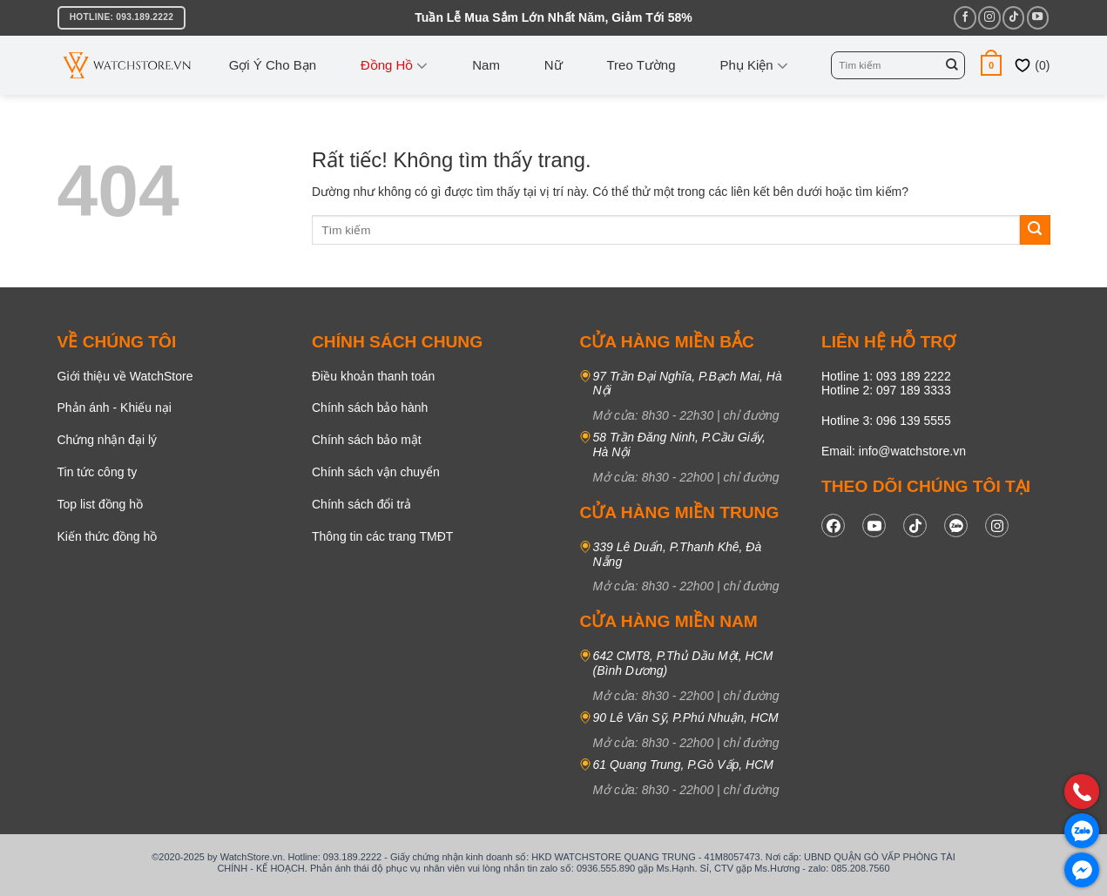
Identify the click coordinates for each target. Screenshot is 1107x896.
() (1032, 65)
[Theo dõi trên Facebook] (964, 17)
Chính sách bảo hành (370, 407)
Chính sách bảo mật (367, 440)
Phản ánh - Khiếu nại (114, 407)
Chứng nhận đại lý (107, 440)
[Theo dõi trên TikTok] (1013, 17)
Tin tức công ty (97, 472)
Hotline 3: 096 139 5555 (886, 421)
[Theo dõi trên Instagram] (989, 17)
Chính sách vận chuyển (376, 472)
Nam (486, 64)
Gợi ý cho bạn (272, 64)
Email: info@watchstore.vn (893, 451)
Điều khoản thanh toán (373, 376)
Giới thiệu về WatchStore (125, 376)
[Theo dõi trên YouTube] (1038, 17)
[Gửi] (952, 65)
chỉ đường (752, 415)
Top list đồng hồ (100, 504)
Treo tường (641, 64)
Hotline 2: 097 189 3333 (886, 390)
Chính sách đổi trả (361, 504)
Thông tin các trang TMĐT (382, 536)
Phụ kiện (753, 65)
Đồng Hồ (395, 65)
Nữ (553, 64)
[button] (991, 65)
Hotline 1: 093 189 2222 (886, 376)
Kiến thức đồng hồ (107, 536)
